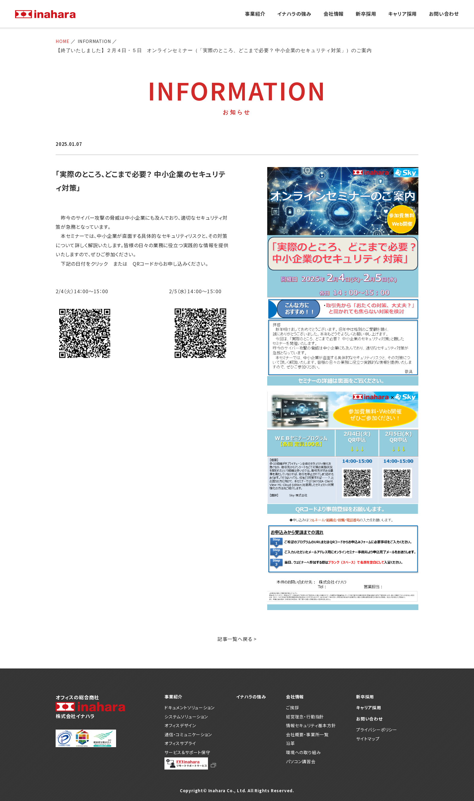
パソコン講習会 (301, 761)
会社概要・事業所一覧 (307, 734)
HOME (63, 41)
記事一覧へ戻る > (237, 638)
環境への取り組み (303, 752)
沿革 (290, 743)
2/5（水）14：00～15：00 (195, 291)
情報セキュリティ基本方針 (311, 725)
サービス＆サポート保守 (187, 752)
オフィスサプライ (180, 743)
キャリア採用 (402, 13)
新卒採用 (366, 13)
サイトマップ (368, 739)
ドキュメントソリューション (189, 707)
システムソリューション (186, 717)
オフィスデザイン (180, 725)
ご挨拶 (292, 707)
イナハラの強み (294, 13)
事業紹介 (255, 13)
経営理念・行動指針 (305, 717)
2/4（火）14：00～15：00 (84, 291)
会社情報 (333, 13)
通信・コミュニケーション (188, 734)
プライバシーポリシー (376, 730)
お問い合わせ (444, 13)
